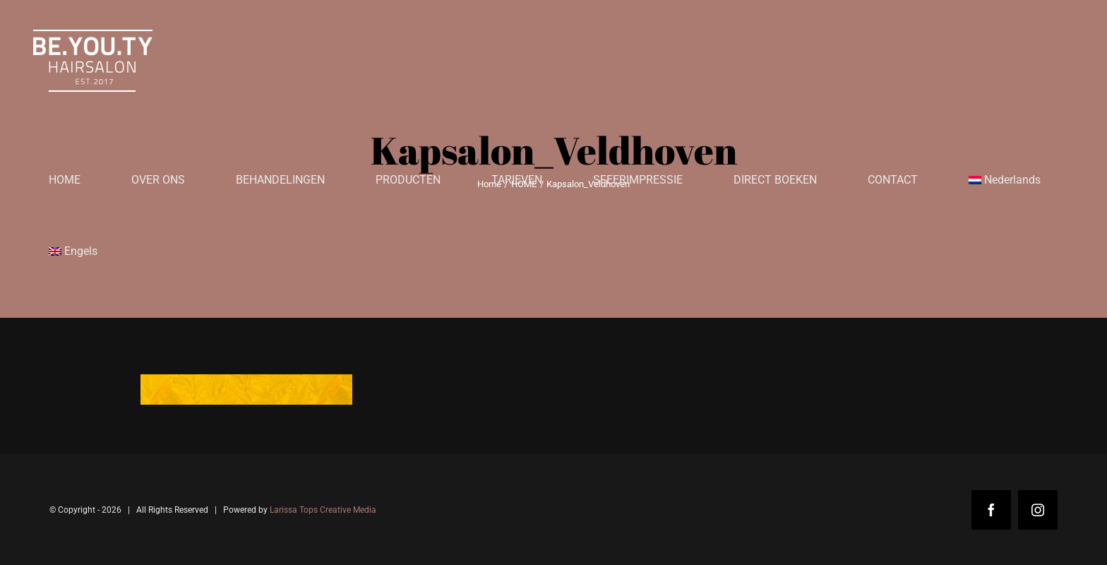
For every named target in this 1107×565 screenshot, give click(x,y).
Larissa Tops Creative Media (323, 510)
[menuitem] (1005, 179)
